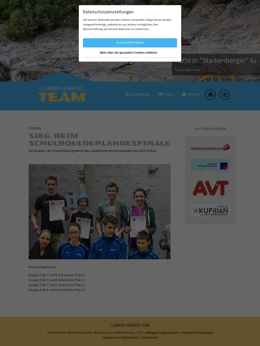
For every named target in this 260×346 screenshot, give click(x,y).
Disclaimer (150, 337)
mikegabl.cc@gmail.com (162, 332)
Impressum (111, 337)
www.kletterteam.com (197, 332)
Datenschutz (131, 337)
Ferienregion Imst (187, 70)
